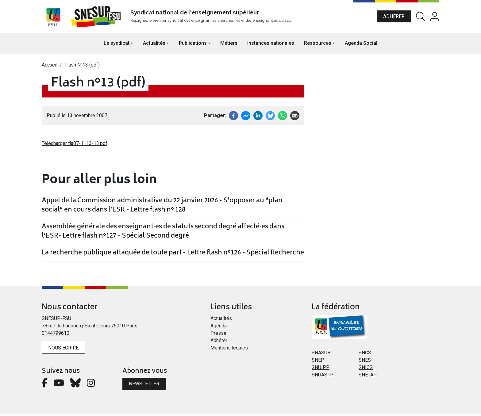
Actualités (221, 320)
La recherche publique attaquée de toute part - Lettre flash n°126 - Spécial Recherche (173, 254)
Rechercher (420, 17)
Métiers (228, 45)
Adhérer (394, 17)
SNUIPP (320, 369)
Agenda (218, 327)
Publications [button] (193, 45)
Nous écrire (63, 349)
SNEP (318, 361)
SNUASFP (322, 376)
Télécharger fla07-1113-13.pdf (74, 145)
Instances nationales (270, 45)
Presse (218, 335)
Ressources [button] (317, 45)
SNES (365, 361)
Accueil (49, 66)
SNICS (366, 369)
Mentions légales (229, 349)
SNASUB (321, 354)
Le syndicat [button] (116, 45)
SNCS (365, 354)
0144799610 (55, 335)
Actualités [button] (154, 45)
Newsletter (144, 385)
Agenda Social (361, 45)
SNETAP (368, 376)
